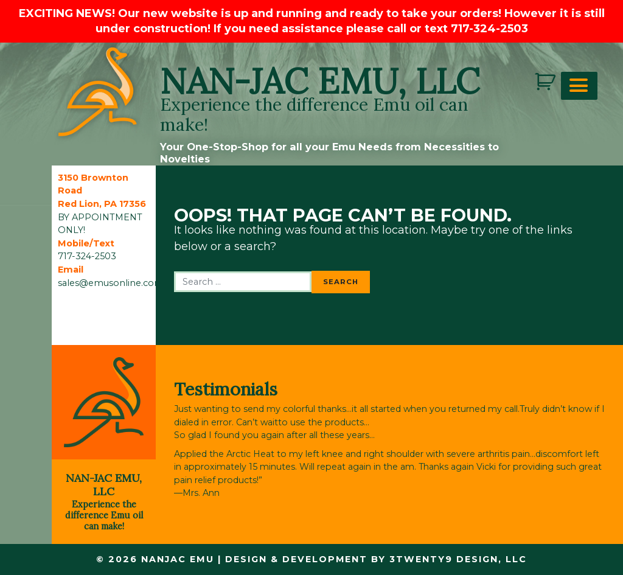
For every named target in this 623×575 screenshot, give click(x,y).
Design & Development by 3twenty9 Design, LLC (376, 559)
